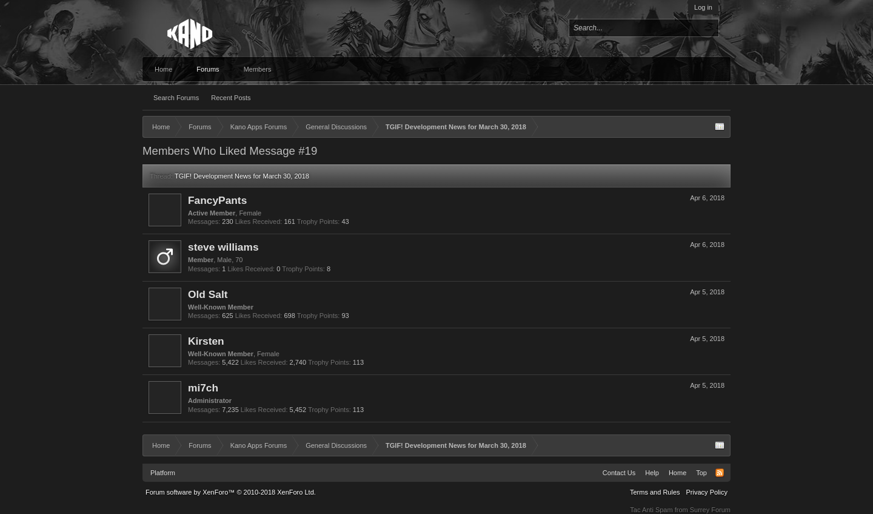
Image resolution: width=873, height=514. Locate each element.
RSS (719, 473)
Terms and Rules (655, 492)
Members (258, 69)
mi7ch (203, 388)
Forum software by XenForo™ (231, 492)
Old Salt (207, 294)
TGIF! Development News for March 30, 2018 (242, 176)
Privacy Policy (707, 492)
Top (701, 472)
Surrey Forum (710, 509)
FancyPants (217, 200)
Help (652, 472)
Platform (162, 472)
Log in (703, 7)
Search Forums (176, 97)
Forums (207, 69)
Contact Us (619, 472)
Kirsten (206, 341)
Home (163, 69)
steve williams (223, 247)
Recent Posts (230, 97)
